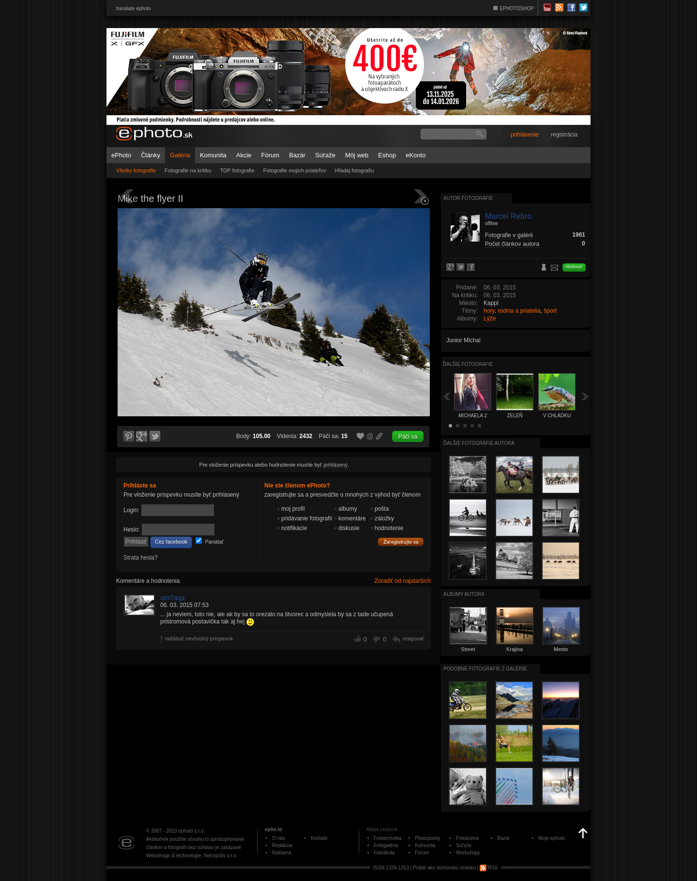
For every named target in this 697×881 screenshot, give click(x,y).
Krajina (514, 649)
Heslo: (131, 529)
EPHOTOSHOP (517, 8)
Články (150, 155)
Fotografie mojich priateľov (294, 170)
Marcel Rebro (508, 216)
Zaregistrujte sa (401, 542)
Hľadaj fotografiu (354, 170)
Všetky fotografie (136, 170)
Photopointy (427, 838)
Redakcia (282, 845)
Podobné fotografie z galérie (485, 668)
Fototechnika (387, 838)
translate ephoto (133, 8)
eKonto (415, 155)
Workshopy (468, 852)
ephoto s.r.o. (191, 831)
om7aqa (172, 598)
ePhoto (121, 155)
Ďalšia (585, 396)
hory (489, 310)
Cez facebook (171, 542)
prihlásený (335, 465)
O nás (278, 838)
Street (468, 649)
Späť (446, 396)
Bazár (297, 155)
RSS (489, 867)
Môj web (356, 155)
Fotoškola (384, 852)
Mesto (561, 649)
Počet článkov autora (512, 244)
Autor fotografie (468, 198)
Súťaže (325, 155)
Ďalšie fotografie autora (479, 443)
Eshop (387, 155)
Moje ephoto (551, 838)
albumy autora (464, 594)
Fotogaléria (386, 845)
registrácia (564, 134)
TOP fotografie (237, 170)
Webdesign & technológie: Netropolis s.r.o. (191, 855)
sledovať (574, 266)
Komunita (213, 155)
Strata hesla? (140, 557)
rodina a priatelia (519, 310)
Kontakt (319, 838)
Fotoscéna (467, 838)
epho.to (273, 829)
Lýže (490, 318)
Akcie (244, 155)
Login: (131, 510)
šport (550, 310)
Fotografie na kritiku (188, 170)
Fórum (270, 155)
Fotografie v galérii (509, 235)
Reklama (281, 852)
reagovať (413, 638)
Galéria (180, 155)
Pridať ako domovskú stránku (444, 867)
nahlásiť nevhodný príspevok (199, 638)
